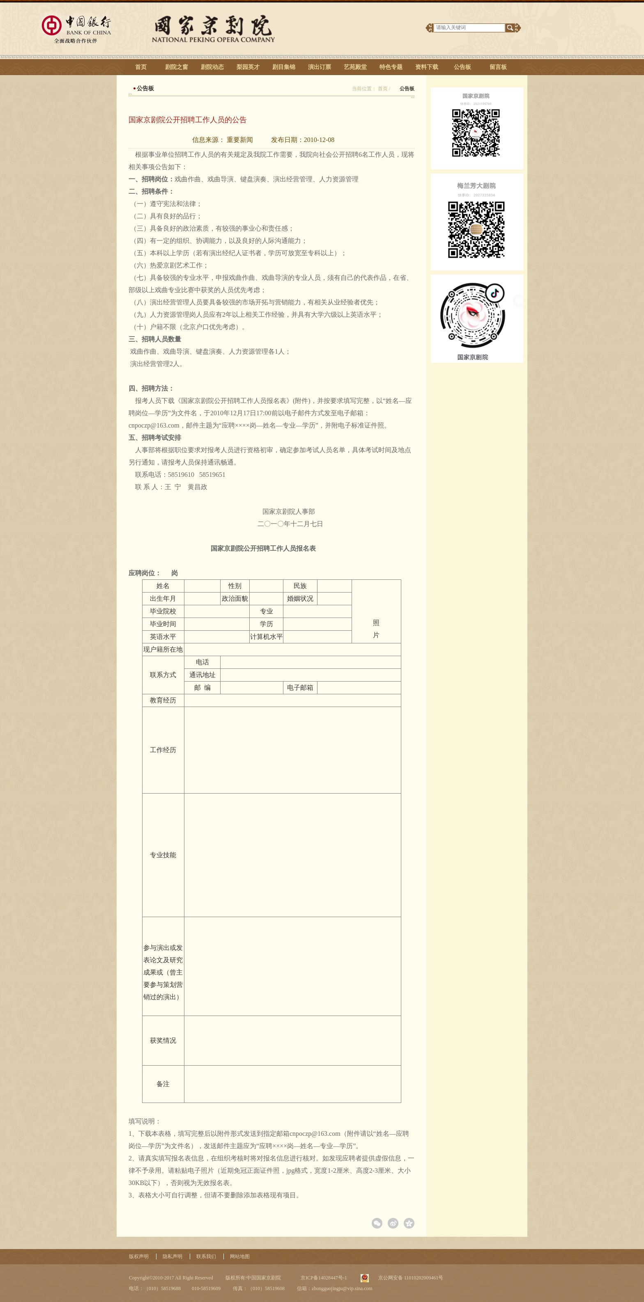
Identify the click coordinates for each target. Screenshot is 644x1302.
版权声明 (139, 1256)
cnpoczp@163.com (154, 425)
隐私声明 (172, 1256)
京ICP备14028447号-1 (323, 1278)
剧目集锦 (283, 67)
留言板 (498, 67)
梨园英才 (248, 67)
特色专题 (391, 67)
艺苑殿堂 (355, 67)
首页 (141, 67)
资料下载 (426, 67)
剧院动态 (212, 67)
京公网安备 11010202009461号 (410, 1278)
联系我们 (206, 1256)
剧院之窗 (176, 67)
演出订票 (319, 67)
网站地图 (240, 1256)
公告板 (462, 67)
